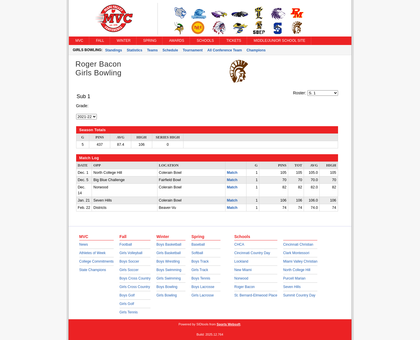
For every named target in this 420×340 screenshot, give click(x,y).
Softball (197, 253)
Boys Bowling (166, 287)
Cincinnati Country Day (252, 253)
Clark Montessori (296, 253)
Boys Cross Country (135, 278)
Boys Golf (127, 295)
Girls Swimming (168, 278)
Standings (113, 50)
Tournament (192, 50)
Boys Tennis (200, 278)
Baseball (198, 244)
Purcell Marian (294, 278)
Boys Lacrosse (202, 287)
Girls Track (199, 270)
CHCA (239, 244)
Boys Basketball (168, 244)
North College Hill (296, 270)
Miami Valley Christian (300, 261)
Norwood (241, 278)
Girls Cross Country (135, 287)
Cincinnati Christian (298, 244)
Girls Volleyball (131, 253)
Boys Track (200, 261)
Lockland (241, 261)
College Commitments (96, 261)
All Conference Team (224, 50)
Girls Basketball (168, 253)
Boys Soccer (129, 261)
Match (232, 173)
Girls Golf (127, 304)
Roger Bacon (244, 287)
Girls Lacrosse (202, 295)
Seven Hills (292, 287)
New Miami (242, 270)
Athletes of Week (92, 253)
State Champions (92, 270)
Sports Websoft (228, 324)
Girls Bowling (166, 295)
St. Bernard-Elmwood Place (255, 295)
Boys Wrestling (168, 261)
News (83, 244)
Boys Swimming (168, 270)
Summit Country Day (299, 295)
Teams (152, 50)
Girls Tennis (129, 312)
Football (126, 244)
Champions (255, 50)
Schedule (170, 50)
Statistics (134, 50)
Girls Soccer (129, 270)
